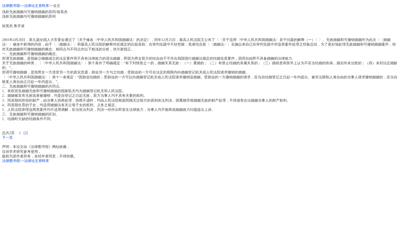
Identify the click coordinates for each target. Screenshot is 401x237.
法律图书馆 (11, 6)
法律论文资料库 (36, 6)
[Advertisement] (155, 199)
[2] (26, 133)
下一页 (7, 137)
